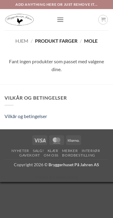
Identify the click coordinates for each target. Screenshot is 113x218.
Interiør (91, 150)
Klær (53, 150)
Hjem (21, 41)
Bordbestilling (78, 155)
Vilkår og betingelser (26, 116)
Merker (70, 150)
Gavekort (29, 155)
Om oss (51, 155)
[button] (60, 19)
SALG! (38, 150)
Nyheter (20, 150)
